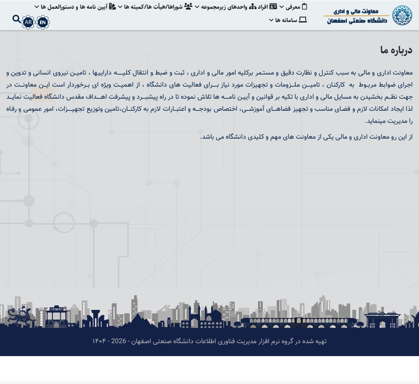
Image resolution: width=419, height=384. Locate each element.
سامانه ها (288, 43)
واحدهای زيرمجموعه (223, 14)
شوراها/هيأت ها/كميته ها (152, 14)
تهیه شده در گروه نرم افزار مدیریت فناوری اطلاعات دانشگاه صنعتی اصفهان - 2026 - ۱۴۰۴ (209, 369)
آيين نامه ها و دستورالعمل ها (71, 14)
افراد (266, 14)
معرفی (293, 14)
